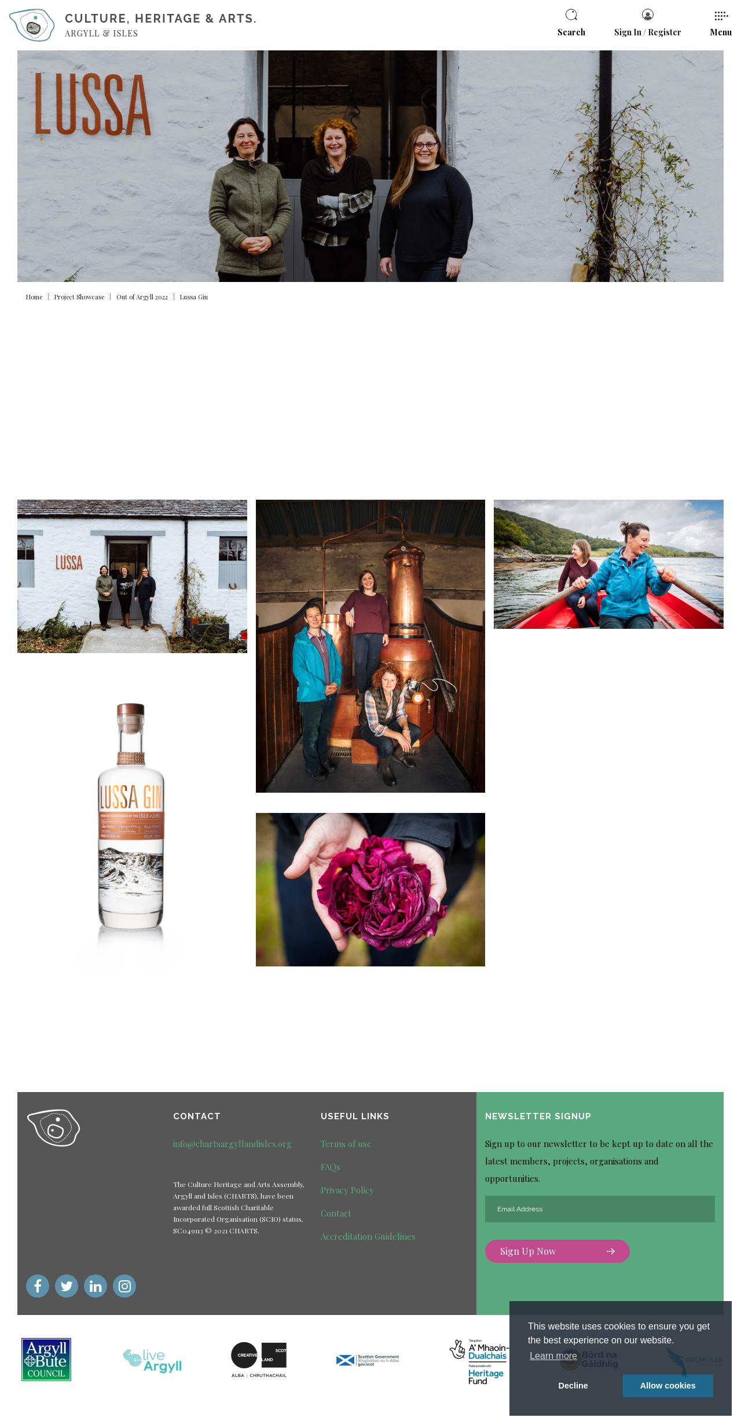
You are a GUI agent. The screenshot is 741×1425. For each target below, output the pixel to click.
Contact (336, 1213)
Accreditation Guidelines (368, 1236)
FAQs (330, 1167)
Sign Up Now (557, 1251)
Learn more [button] (553, 1356)
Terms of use (346, 1143)
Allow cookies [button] (668, 1385)
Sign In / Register (647, 23)
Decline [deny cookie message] (573, 1385)
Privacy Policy (347, 1190)
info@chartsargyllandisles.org (232, 1143)
